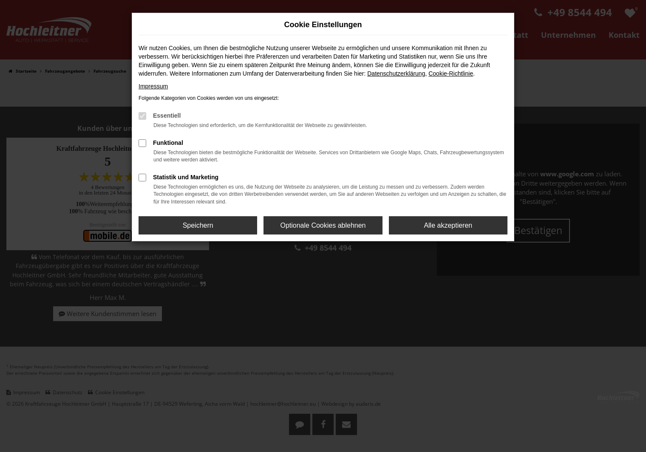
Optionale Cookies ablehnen (323, 225)
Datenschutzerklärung (396, 73)
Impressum (153, 86)
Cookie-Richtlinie (450, 73)
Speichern (198, 225)
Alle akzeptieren (448, 225)
